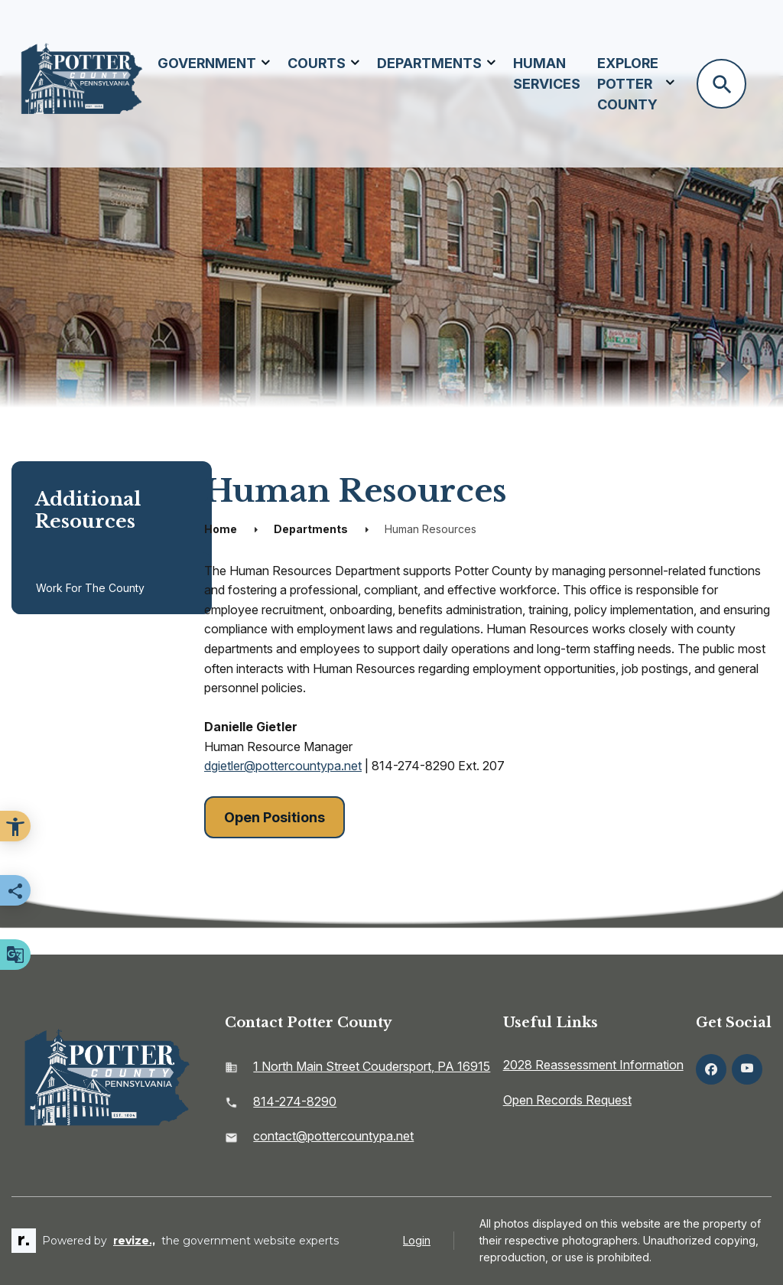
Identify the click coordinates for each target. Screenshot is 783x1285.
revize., (134, 1241)
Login (416, 1240)
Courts (317, 63)
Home (220, 528)
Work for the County (90, 587)
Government (207, 63)
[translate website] (15, 954)
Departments (429, 63)
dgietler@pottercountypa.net (283, 765)
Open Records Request (567, 1100)
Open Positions (274, 817)
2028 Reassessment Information (593, 1064)
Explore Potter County (627, 83)
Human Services (546, 73)
